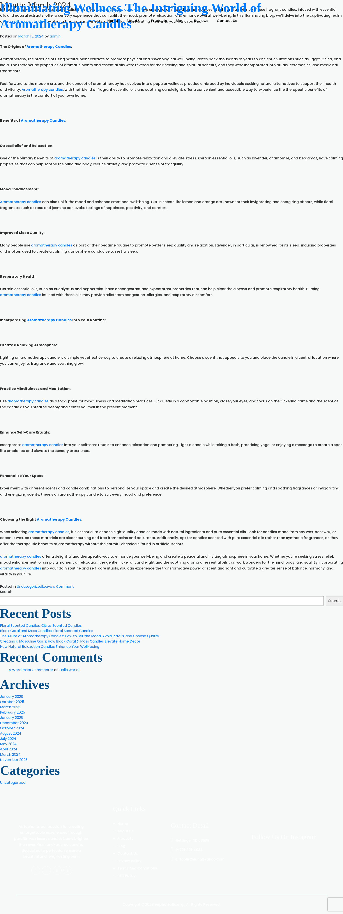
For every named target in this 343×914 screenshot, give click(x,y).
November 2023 (13, 759)
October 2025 (12, 701)
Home (122, 823)
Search (6, 591)
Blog (121, 845)
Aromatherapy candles (42, 89)
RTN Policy (126, 875)
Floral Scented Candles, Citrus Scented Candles (41, 625)
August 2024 (10, 733)
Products (125, 838)
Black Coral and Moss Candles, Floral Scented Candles (46, 630)
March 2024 (10, 754)
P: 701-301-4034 (187, 850)
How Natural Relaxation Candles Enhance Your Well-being (49, 646)
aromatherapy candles (74, 158)
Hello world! (69, 669)
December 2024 (14, 722)
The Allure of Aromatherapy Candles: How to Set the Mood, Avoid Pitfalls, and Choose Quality (79, 636)
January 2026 (11, 696)
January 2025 (11, 717)
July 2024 (8, 738)
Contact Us (127, 853)
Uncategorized (29, 586)
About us (125, 831)
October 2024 (12, 728)
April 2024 (8, 749)
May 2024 (8, 743)
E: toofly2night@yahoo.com (198, 859)
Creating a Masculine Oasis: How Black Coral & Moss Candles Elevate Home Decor (70, 641)
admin (55, 35)
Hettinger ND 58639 (190, 840)
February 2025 (12, 712)
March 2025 (10, 707)
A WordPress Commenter (31, 669)
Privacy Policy (129, 860)
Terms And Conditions (137, 868)
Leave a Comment (58, 586)
